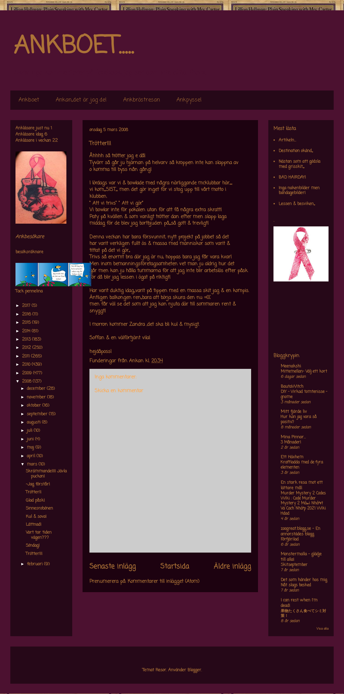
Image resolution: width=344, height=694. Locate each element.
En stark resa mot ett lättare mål (302, 485)
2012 (27, 348)
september (38, 414)
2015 (27, 323)
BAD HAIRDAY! (292, 177)
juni (31, 439)
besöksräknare (29, 252)
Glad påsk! (35, 501)
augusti (34, 422)
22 (55, 141)
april (31, 456)
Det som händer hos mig (304, 580)
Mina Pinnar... (293, 437)
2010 (27, 365)
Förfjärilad (290, 539)
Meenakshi (291, 366)
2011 (26, 356)
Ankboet (29, 100)
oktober (34, 406)
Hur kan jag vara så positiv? (298, 419)
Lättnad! (33, 525)
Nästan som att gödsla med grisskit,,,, (299, 164)
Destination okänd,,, (296, 151)
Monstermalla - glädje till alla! (301, 557)
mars (33, 464)
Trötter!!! (34, 554)
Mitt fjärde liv (294, 412)
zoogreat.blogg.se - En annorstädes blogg (300, 531)
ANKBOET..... (73, 46)
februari (35, 564)
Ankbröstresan (141, 100)
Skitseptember (294, 565)
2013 (27, 340)
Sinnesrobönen (39, 508)
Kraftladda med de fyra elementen (302, 465)
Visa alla (322, 629)
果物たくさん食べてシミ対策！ (303, 613)
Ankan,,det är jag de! (81, 100)
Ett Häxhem (292, 457)
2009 (27, 373)
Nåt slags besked (296, 585)
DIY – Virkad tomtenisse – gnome (304, 394)
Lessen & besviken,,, (297, 204)
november (37, 397)
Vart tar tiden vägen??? (39, 535)
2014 (27, 331)
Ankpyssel (189, 100)
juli (30, 431)
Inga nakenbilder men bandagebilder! (299, 190)
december (37, 389)
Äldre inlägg (232, 567)
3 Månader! (291, 442)
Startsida (174, 567)
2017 (27, 306)
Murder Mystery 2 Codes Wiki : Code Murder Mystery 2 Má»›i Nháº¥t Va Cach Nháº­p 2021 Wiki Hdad (303, 503)
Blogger (194, 670)
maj (31, 448)
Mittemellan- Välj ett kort (304, 372)
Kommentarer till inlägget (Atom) (164, 581)
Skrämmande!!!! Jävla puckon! (46, 473)
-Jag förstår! (38, 484)
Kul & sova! (36, 517)
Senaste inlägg (112, 567)
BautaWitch (292, 387)
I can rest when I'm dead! (299, 603)
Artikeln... (287, 140)
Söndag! (33, 546)
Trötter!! (33, 492)
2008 (27, 381)
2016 (27, 314)
